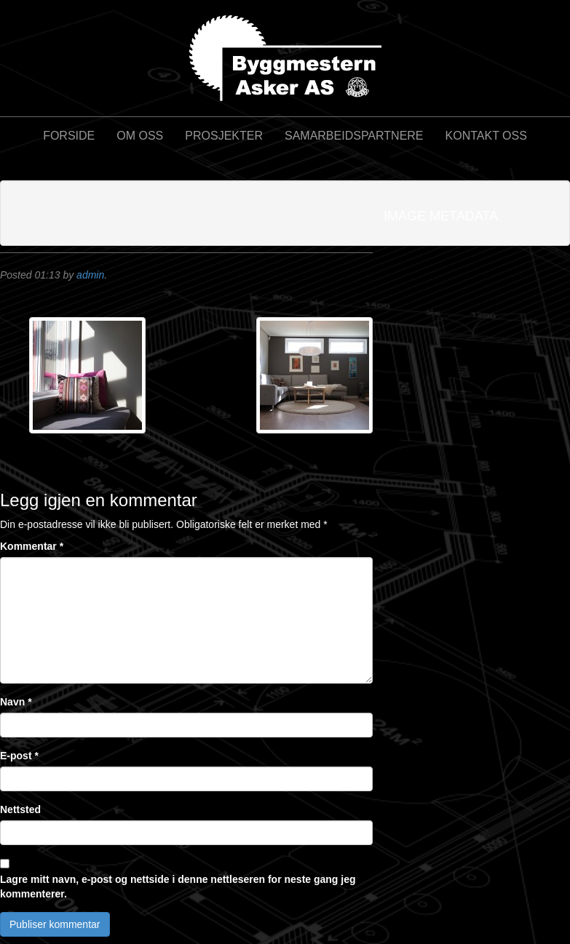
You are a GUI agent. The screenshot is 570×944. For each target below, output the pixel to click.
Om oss (139, 135)
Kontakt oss (486, 135)
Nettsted (20, 809)
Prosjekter (224, 135)
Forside (69, 135)
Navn (16, 702)
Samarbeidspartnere (354, 135)
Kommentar (31, 546)
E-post (19, 755)
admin (90, 275)
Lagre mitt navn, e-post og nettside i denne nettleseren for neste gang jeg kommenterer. (178, 886)
